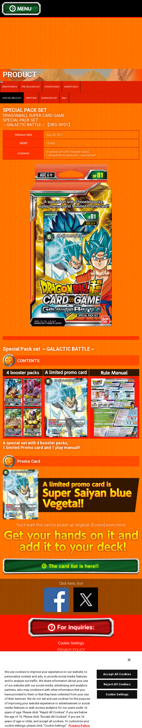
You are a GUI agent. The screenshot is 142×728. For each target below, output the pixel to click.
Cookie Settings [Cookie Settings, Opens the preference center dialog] (117, 694)
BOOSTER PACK (8, 84)
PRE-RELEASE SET (30, 86)
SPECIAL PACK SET (11, 98)
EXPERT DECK (71, 86)
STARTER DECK (52, 86)
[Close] (129, 660)
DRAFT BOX (31, 98)
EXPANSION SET (49, 98)
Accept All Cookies (117, 674)
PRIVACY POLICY (71, 650)
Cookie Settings (71, 643)
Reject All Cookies (117, 684)
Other (64, 98)
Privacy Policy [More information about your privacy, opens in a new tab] (79, 725)
